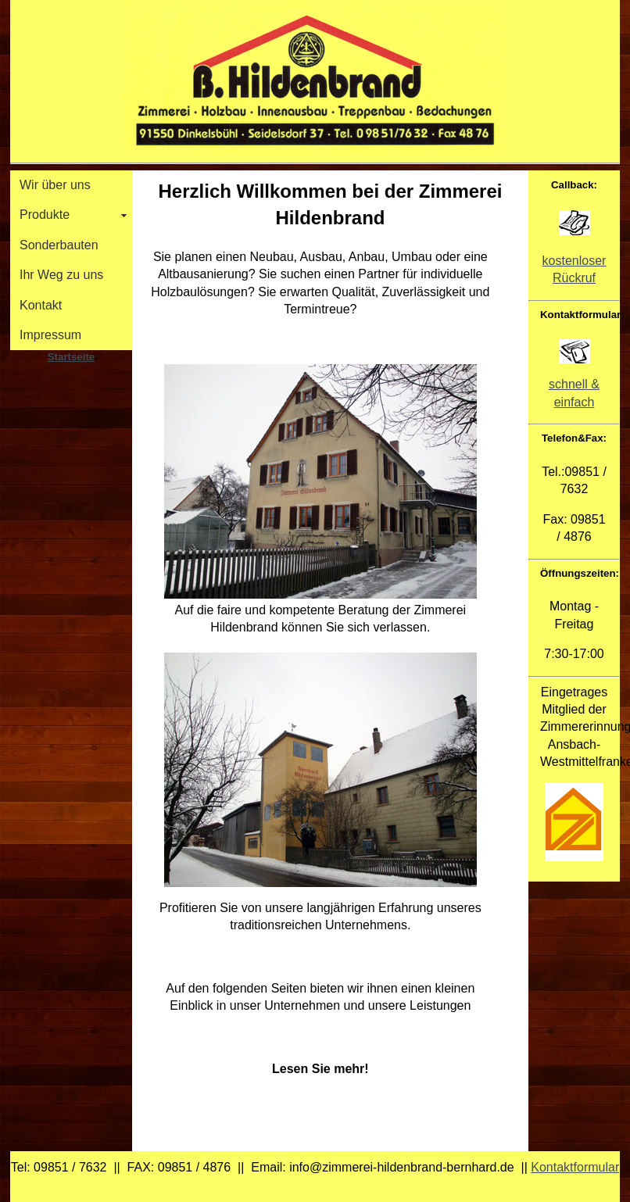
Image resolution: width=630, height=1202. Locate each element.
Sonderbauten (59, 245)
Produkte (45, 214)
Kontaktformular (575, 1167)
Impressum (50, 335)
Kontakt (41, 305)
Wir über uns (55, 184)
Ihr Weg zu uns (61, 274)
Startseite (71, 357)
